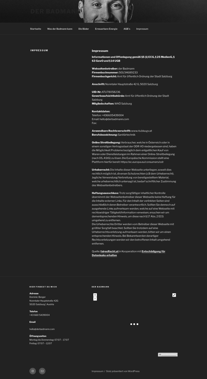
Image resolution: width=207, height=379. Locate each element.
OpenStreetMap (168, 354)
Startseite (35, 28)
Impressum (142, 28)
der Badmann (55, 11)
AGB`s (127, 28)
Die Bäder (83, 28)
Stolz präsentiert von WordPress (123, 371)
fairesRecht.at (109, 251)
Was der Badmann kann (59, 28)
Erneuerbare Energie (106, 28)
